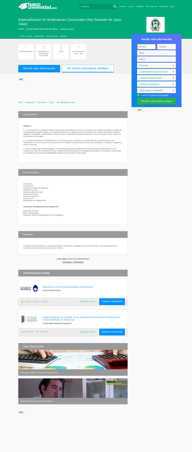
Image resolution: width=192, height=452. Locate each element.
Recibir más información (39, 68)
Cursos (130, 6)
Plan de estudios (52, 36)
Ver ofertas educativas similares (88, 68)
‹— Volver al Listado (25, 36)
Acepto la (154, 95)
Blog (172, 6)
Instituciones (163, 6)
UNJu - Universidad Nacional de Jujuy (38, 29)
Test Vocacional (151, 6)
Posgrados (139, 6)
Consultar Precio (87, 301)
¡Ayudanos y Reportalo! (73, 262)
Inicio (20, 102)
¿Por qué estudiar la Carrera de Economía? (39, 372)
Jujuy (51, 102)
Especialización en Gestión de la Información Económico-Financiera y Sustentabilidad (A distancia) (82, 318)
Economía (42, 102)
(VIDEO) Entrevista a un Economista (36, 401)
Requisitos (63, 36)
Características (39, 36)
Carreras (123, 6)
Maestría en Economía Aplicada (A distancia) (68, 286)
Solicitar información (112, 301)
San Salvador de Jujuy (66, 102)
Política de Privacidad (159, 95)
